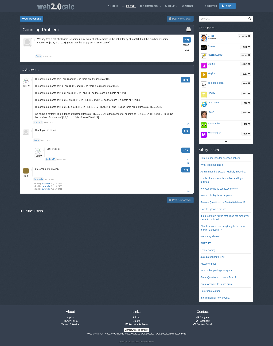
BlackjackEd (214, 123)
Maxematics (214, 133)
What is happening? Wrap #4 (216, 270)
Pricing (136, 317)
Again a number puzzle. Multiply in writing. (223, 171)
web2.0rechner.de (114, 333)
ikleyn (211, 112)
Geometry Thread (210, 236)
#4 (188, 191)
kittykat (212, 73)
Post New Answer (180, 18)
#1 (188, 124)
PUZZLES (206, 243)
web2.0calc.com (95, 333)
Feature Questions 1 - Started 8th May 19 (223, 202)
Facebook (202, 320)
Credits (136, 320)
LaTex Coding (208, 250)
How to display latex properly (216, 195)
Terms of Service (70, 324)
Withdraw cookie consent (136, 330)
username (213, 102)
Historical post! (209, 263)
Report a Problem (136, 324)
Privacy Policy (70, 320)
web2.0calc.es (132, 333)
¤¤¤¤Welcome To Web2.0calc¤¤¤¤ (219, 188)
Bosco (211, 46)
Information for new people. (215, 297)
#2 (188, 162)
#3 (188, 159)
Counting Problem (40, 29)
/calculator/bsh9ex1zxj (213, 256)
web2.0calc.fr (148, 333)
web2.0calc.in (163, 333)
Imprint (70, 317)
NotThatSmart (215, 54)
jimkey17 (51, 159)
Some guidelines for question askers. (221, 158)
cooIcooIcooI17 (216, 82)
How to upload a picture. (214, 209)
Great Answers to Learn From (217, 284)
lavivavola (46, 183)
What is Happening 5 (212, 164)
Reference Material (211, 290)
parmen (212, 63)
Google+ (202, 317)
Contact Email (202, 324)
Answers (30, 70)
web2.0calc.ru (178, 333)
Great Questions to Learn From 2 (218, 277)
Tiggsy (211, 93)
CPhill (211, 35)
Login (227, 5)
